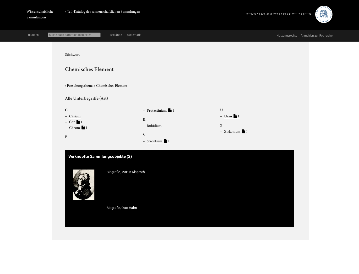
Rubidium (154, 125)
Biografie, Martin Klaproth (126, 172)
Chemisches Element (111, 85)
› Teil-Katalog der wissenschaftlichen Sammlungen (102, 11)
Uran (231, 115)
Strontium (158, 140)
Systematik (134, 35)
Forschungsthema (80, 85)
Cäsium (75, 115)
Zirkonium (236, 131)
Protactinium (160, 110)
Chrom (78, 127)
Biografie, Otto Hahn (122, 208)
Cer (75, 121)
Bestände (116, 35)
